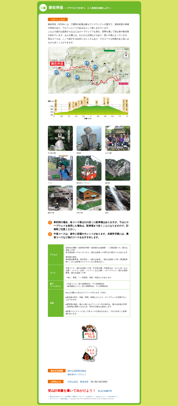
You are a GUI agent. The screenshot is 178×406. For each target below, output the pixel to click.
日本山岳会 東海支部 (78, 382)
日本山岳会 (64, 398)
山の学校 (68, 396)
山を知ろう (90, 396)
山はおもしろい (101, 396)
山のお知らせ (112, 396)
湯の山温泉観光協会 (77, 371)
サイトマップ (54, 398)
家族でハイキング (78, 396)
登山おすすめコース (56, 396)
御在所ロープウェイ (77, 374)
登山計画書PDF (105, 391)
